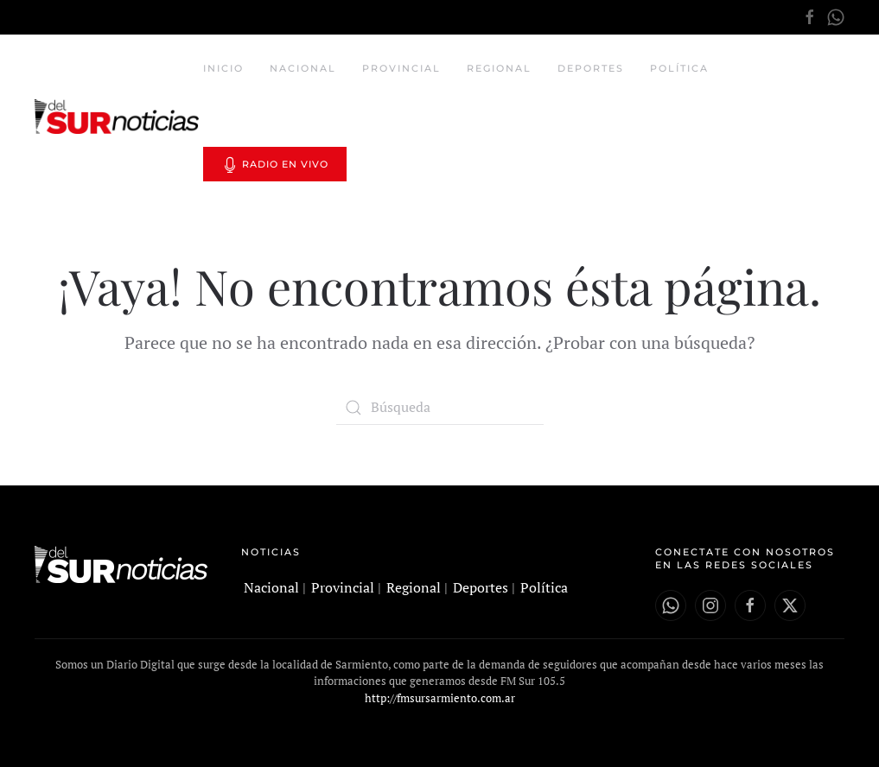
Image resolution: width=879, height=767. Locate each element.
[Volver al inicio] (119, 116)
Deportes (590, 68)
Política (679, 68)
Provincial (401, 68)
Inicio (223, 68)
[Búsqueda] (440, 407)
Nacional (303, 68)
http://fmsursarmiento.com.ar (440, 698)
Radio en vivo (274, 165)
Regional (499, 68)
